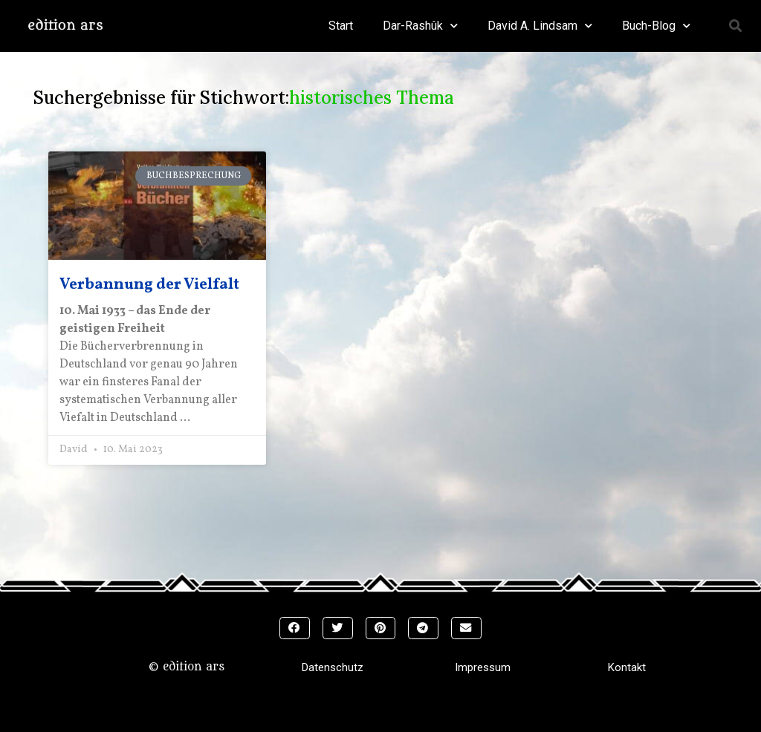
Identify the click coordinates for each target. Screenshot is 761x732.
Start (340, 26)
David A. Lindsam (540, 25)
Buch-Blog (656, 25)
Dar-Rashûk (420, 25)
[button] (735, 26)
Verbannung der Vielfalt (149, 284)
